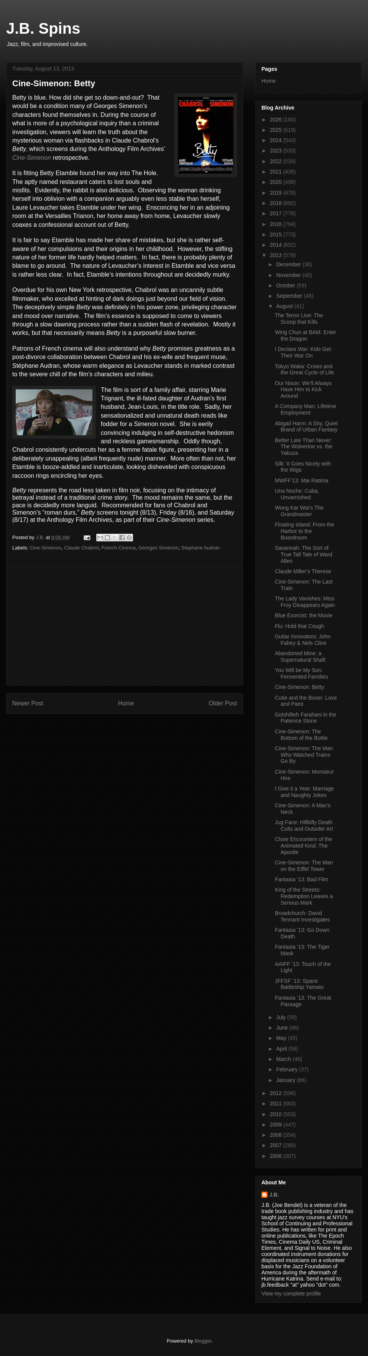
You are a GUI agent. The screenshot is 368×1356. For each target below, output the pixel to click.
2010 (276, 1114)
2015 (276, 234)
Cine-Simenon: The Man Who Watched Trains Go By (304, 754)
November (289, 275)
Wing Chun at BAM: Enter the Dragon (305, 335)
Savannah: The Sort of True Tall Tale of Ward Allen (303, 554)
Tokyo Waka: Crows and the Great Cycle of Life (304, 369)
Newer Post (27, 703)
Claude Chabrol (81, 548)
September (290, 296)
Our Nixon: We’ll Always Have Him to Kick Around (303, 389)
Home (126, 703)
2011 (276, 1103)
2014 (276, 245)
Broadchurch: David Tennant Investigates (302, 916)
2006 (276, 1156)
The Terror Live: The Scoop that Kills (299, 318)
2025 (276, 130)
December (289, 264)
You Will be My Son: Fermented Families (301, 673)
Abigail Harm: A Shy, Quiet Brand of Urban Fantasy (306, 426)
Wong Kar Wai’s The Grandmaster (299, 511)
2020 (276, 182)
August (285, 306)
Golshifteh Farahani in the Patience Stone (305, 718)
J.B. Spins (43, 28)
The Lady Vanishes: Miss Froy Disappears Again (305, 601)
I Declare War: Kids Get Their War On (303, 352)
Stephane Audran (200, 548)
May (282, 1038)
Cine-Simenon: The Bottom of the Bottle (301, 734)
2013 (276, 255)
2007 (276, 1145)
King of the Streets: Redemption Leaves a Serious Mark (304, 896)
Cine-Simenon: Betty (299, 687)
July (281, 1017)
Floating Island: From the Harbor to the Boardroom (304, 531)
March (284, 1059)
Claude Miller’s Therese (303, 571)
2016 (276, 224)
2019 (276, 193)
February (287, 1069)
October (286, 285)
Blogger (202, 1341)
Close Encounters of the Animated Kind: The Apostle (303, 845)
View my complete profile (291, 1293)
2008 (276, 1135)
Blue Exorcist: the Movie (303, 615)
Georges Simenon (158, 548)
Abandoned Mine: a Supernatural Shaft (300, 656)
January (286, 1080)
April (282, 1049)
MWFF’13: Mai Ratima (301, 480)
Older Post (223, 703)
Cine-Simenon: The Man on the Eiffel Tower (304, 865)
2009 (276, 1125)
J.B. (274, 1195)
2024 (276, 140)
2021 (276, 172)
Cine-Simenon (31, 157)
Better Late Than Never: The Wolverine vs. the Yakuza (303, 446)
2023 (276, 151)
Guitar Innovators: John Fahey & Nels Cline (303, 639)
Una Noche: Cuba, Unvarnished (297, 494)
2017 (276, 213)
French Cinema (119, 548)
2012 (276, 1093)
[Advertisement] (124, 625)
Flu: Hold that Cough (299, 626)
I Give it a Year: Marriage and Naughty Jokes (304, 791)
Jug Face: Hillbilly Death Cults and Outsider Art (304, 825)
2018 (276, 203)
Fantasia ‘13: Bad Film (301, 879)
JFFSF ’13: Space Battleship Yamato (299, 984)
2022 (276, 161)
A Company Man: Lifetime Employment (305, 409)
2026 (276, 119)
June (282, 1028)
